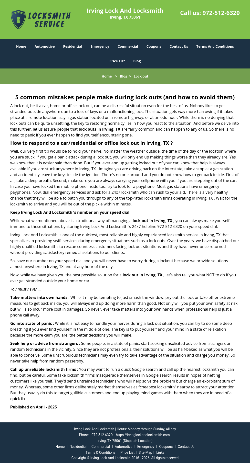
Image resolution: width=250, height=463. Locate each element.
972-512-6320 (221, 13)
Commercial (128, 46)
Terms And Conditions (215, 46)
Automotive (45, 46)
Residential (72, 46)
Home (21, 46)
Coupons (153, 46)
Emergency (100, 46)
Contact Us (178, 46)
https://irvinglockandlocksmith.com (143, 435)
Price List (117, 61)
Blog (137, 61)
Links (160, 452)
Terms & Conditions (100, 452)
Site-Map (145, 452)
